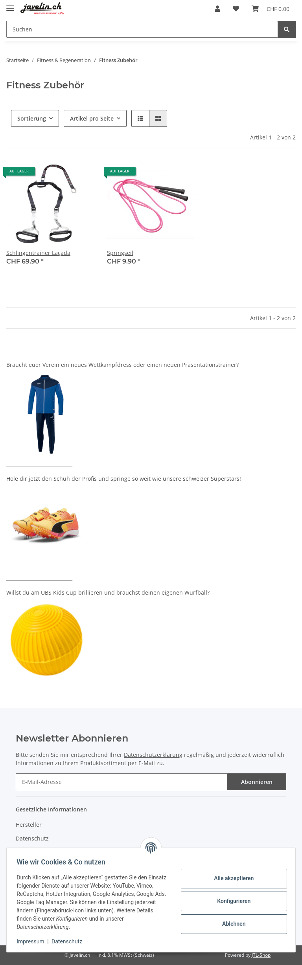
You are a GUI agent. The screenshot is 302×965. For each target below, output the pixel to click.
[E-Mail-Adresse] (122, 781)
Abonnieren (257, 782)
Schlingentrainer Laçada (38, 252)
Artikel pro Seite (92, 118)
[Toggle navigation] (10, 5)
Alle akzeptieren (231, 878)
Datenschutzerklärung (153, 754)
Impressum (33, 941)
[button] (217, 8)
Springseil (120, 252)
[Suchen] (142, 29)
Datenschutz (32, 838)
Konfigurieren (231, 901)
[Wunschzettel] (235, 8)
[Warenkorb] (270, 8)
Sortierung (31, 118)
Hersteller (29, 824)
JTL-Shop (261, 955)
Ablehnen (231, 924)
